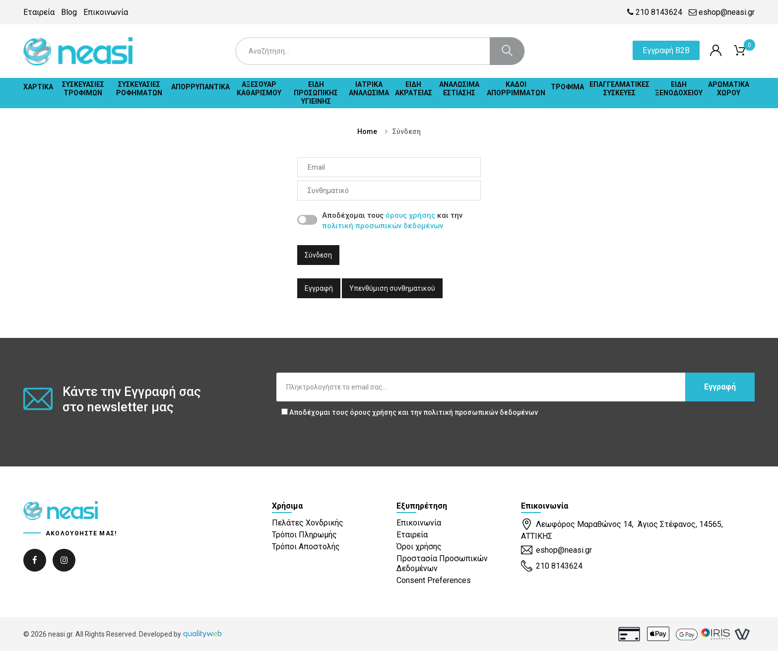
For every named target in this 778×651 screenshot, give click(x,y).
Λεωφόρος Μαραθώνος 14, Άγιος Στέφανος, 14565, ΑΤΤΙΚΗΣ (622, 529)
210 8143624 (654, 12)
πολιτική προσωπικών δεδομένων (382, 225)
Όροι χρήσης (419, 546)
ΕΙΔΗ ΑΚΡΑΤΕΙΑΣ (413, 88)
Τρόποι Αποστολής (306, 546)
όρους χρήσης (410, 215)
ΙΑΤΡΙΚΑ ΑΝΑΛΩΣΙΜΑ (369, 88)
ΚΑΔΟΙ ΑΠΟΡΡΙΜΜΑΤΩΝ (516, 88)
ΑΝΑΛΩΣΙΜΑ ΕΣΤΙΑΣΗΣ (459, 88)
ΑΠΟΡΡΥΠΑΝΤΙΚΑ (200, 87)
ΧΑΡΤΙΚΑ (38, 87)
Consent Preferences (433, 580)
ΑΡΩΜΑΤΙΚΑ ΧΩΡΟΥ (728, 88)
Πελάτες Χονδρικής (307, 522)
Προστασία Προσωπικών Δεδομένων (442, 563)
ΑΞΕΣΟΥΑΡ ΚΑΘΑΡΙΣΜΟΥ (259, 88)
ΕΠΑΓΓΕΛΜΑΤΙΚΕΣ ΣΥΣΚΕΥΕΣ (619, 88)
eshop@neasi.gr (722, 12)
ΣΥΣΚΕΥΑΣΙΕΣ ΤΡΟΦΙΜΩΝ (83, 88)
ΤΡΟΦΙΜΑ (567, 87)
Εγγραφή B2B (666, 50)
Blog (69, 12)
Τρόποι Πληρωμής (304, 534)
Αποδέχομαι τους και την (409, 412)
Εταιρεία (39, 12)
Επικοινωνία (105, 12)
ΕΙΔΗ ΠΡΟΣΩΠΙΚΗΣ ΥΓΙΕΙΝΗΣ (316, 92)
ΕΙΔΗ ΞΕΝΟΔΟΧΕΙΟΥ (679, 88)
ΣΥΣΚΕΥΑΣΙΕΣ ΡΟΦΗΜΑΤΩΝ (139, 88)
